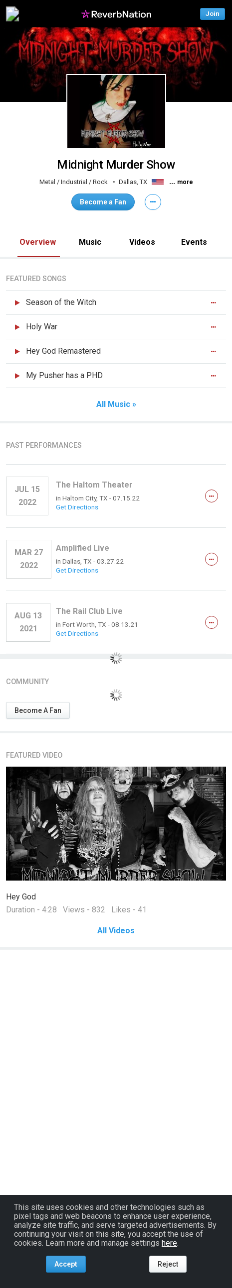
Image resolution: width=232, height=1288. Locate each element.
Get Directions (77, 507)
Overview (37, 242)
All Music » (116, 404)
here (169, 1243)
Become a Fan (103, 202)
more (185, 182)
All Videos (116, 930)
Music (90, 242)
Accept (65, 1264)
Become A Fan (37, 710)
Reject (168, 1264)
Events (194, 242)
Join (213, 13)
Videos (142, 242)
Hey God (21, 896)
